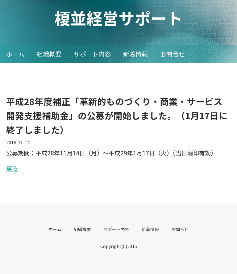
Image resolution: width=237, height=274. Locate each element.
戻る (12, 168)
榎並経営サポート (118, 17)
